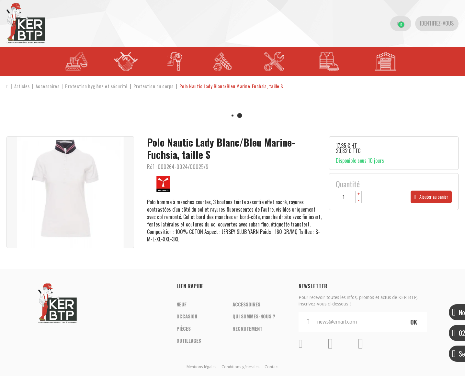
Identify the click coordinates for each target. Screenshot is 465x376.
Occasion (186, 316)
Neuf (181, 304)
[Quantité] (349, 197)
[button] (235, 86)
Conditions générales (240, 367)
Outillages (188, 341)
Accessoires (246, 304)
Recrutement (247, 328)
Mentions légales (201, 367)
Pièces (183, 328)
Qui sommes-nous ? (253, 316)
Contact (272, 367)
